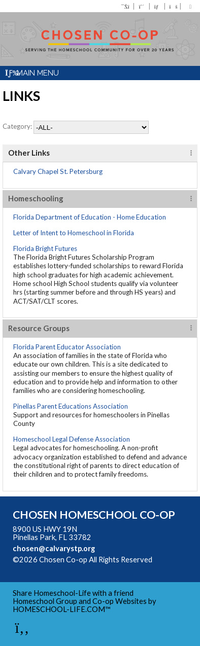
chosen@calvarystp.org (54, 548)
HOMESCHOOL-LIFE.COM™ (62, 609)
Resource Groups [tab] (39, 328)
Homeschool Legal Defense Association (71, 439)
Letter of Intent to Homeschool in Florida (73, 233)
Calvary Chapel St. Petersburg (58, 171)
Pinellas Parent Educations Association (70, 406)
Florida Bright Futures (45, 248)
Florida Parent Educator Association (67, 347)
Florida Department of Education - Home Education (89, 217)
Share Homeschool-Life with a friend (73, 593)
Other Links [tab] (29, 152)
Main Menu (32, 73)
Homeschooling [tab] (35, 198)
